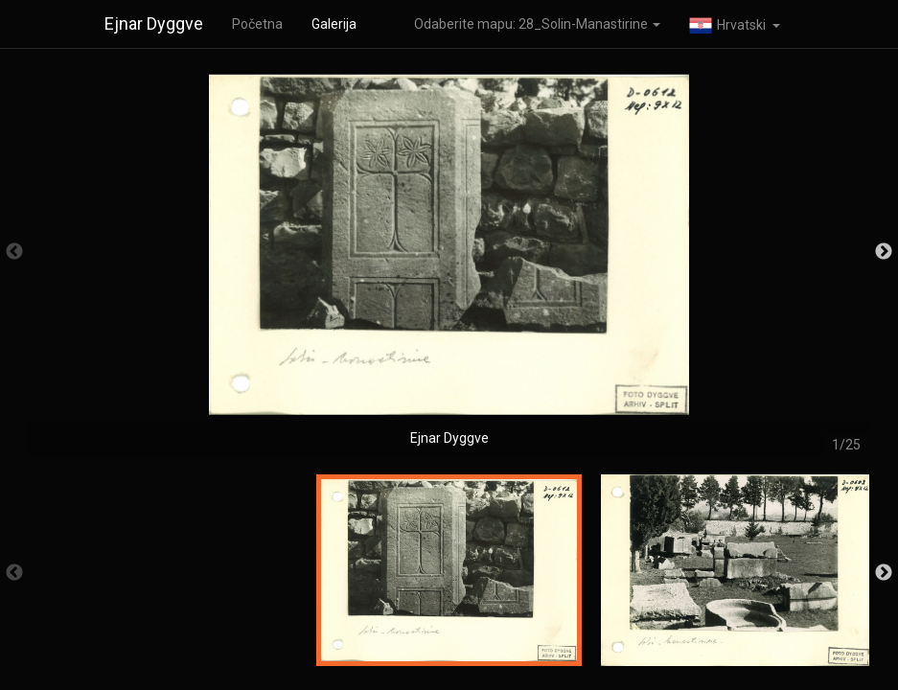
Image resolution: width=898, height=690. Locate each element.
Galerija (334, 24)
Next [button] (883, 252)
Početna (257, 24)
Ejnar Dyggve (153, 23)
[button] (734, 24)
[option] (449, 261)
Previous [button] (14, 252)
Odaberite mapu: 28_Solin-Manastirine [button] (537, 24)
